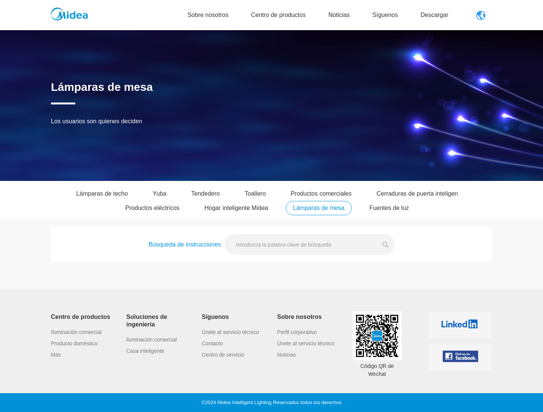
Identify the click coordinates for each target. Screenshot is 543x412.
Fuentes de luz (389, 214)
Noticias (339, 15)
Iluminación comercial (76, 380)
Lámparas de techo (102, 200)
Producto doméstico (74, 391)
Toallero (255, 200)
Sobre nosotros (208, 15)
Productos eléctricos (152, 214)
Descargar (434, 15)
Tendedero (205, 200)
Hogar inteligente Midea (236, 214)
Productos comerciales (321, 200)
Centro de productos (278, 15)
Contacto (212, 391)
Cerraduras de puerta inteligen (417, 200)
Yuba (159, 200)
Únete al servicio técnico (230, 380)
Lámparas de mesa (319, 214)
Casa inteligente (145, 398)
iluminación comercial (151, 387)
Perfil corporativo (297, 380)
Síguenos (385, 15)
